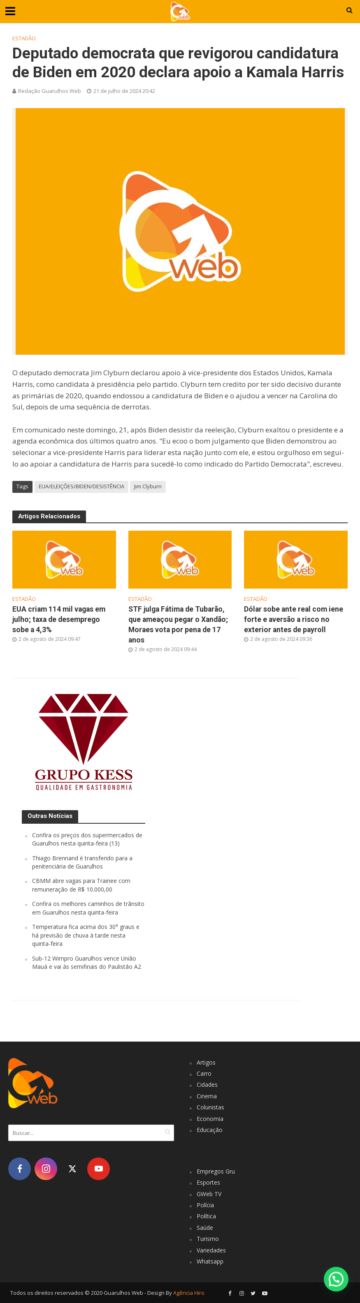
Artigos (206, 1062)
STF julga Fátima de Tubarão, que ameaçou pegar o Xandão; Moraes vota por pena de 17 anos (178, 624)
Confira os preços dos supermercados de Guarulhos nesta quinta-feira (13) (87, 839)
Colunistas (210, 1107)
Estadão (24, 38)
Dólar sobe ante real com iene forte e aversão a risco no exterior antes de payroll (293, 619)
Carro (204, 1073)
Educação (210, 1130)
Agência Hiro (188, 1292)
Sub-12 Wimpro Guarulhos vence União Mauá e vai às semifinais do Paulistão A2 (86, 962)
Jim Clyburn (148, 486)
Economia (210, 1119)
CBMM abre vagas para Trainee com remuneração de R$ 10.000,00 (81, 885)
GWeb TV (209, 1194)
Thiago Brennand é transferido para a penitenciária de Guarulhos (82, 862)
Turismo (208, 1239)
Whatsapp (210, 1261)
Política (206, 1216)
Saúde (205, 1227)
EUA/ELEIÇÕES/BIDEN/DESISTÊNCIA (81, 486)
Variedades (211, 1250)
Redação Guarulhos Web (49, 91)
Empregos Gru (216, 1171)
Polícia (205, 1205)
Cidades (207, 1084)
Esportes (208, 1182)
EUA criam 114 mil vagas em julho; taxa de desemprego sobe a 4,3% (58, 619)
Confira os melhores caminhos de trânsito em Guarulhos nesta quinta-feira (88, 908)
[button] (336, 1278)
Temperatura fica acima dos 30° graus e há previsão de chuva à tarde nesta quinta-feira (85, 935)
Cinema (207, 1096)
